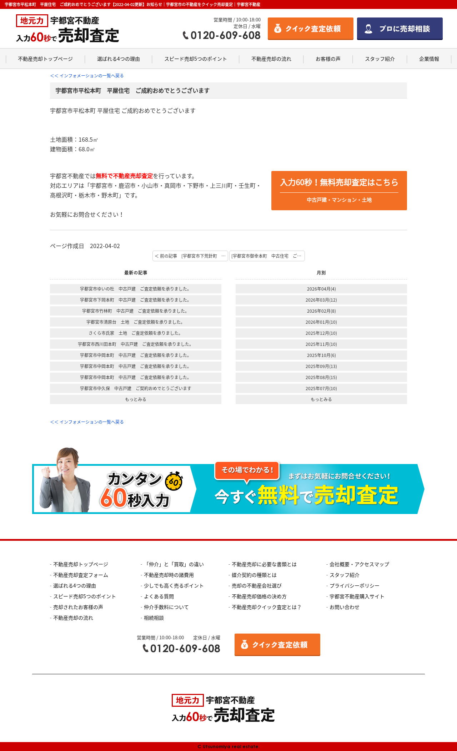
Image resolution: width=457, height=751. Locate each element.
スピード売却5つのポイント (195, 58)
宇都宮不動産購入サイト (357, 596)
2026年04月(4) (321, 289)
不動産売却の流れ (271, 58)
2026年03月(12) (321, 300)
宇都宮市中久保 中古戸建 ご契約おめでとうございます (135, 388)
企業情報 (429, 58)
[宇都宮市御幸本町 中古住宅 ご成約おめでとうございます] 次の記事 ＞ (268, 256)
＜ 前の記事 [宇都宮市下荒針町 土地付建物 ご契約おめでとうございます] (191, 256)
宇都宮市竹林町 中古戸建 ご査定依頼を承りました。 (135, 311)
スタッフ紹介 (380, 58)
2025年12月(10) (321, 333)
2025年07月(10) (321, 388)
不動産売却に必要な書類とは (264, 564)
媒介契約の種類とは (254, 574)
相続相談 (154, 617)
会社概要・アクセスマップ (359, 564)
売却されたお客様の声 (78, 606)
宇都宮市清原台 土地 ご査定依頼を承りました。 (135, 322)
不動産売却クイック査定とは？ (267, 606)
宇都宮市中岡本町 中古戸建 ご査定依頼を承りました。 (135, 355)
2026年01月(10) (321, 322)
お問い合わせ (345, 606)
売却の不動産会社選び (257, 585)
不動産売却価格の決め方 (259, 596)
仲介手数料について (166, 606)
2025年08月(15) (321, 377)
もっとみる (135, 399)
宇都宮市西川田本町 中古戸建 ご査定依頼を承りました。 (136, 344)
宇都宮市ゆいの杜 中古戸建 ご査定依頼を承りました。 (135, 289)
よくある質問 (159, 596)
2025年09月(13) (321, 366)
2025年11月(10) (321, 344)
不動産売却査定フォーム (80, 574)
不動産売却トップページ (45, 58)
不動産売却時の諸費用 (169, 574)
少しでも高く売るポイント (174, 585)
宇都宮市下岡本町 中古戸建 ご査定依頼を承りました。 (135, 300)
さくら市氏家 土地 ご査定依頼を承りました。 (136, 333)
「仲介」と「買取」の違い (174, 564)
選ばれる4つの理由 (118, 58)
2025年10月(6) (321, 355)
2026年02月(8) (321, 311)
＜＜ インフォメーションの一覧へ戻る (87, 75)
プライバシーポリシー (355, 585)
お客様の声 (328, 58)
